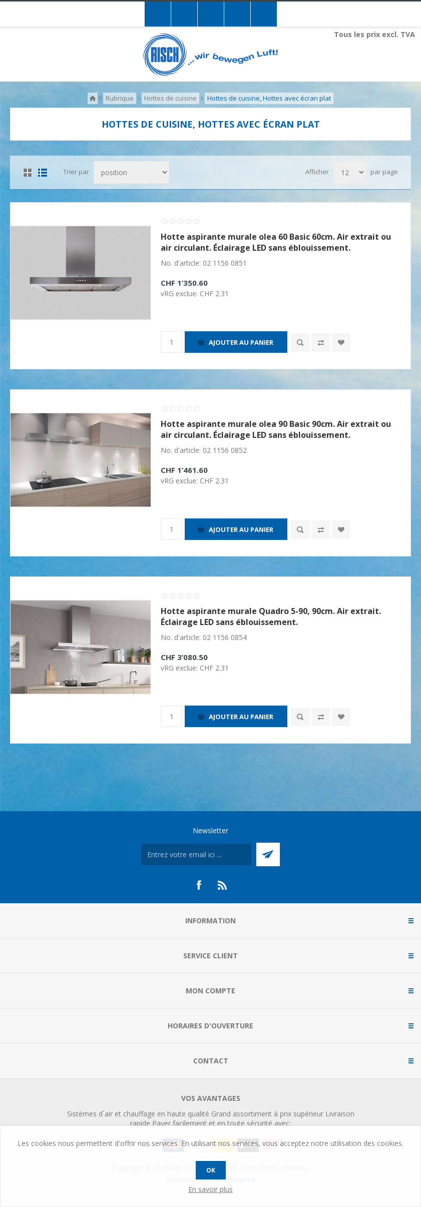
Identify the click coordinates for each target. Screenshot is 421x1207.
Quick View (300, 342)
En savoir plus (210, 1189)
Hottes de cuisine (170, 98)
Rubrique (120, 98)
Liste (42, 173)
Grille (27, 173)
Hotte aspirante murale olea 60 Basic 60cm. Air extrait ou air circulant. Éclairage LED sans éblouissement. (276, 242)
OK (210, 1170)
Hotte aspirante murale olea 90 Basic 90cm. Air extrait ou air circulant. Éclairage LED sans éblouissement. (276, 429)
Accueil (93, 98)
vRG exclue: (180, 293)
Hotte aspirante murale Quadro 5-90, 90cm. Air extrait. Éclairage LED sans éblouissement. (271, 617)
